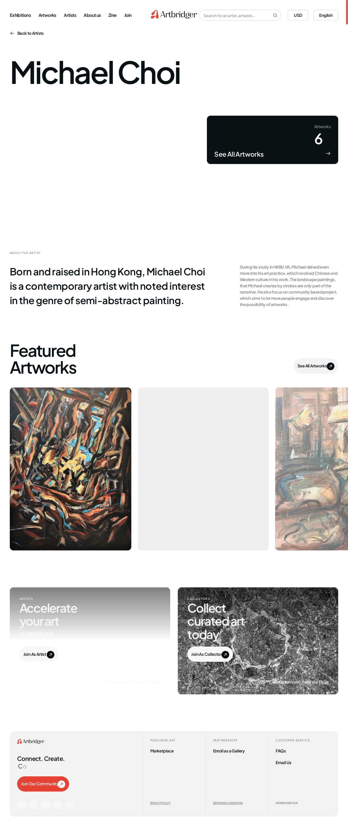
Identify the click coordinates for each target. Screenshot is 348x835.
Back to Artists (27, 33)
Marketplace (161, 750)
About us (92, 14)
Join (128, 14)
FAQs (156, 681)
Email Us (283, 762)
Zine (112, 14)
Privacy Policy (160, 803)
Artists (70, 14)
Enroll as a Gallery (229, 750)
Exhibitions (20, 14)
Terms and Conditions (228, 803)
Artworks (47, 14)
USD (298, 15)
